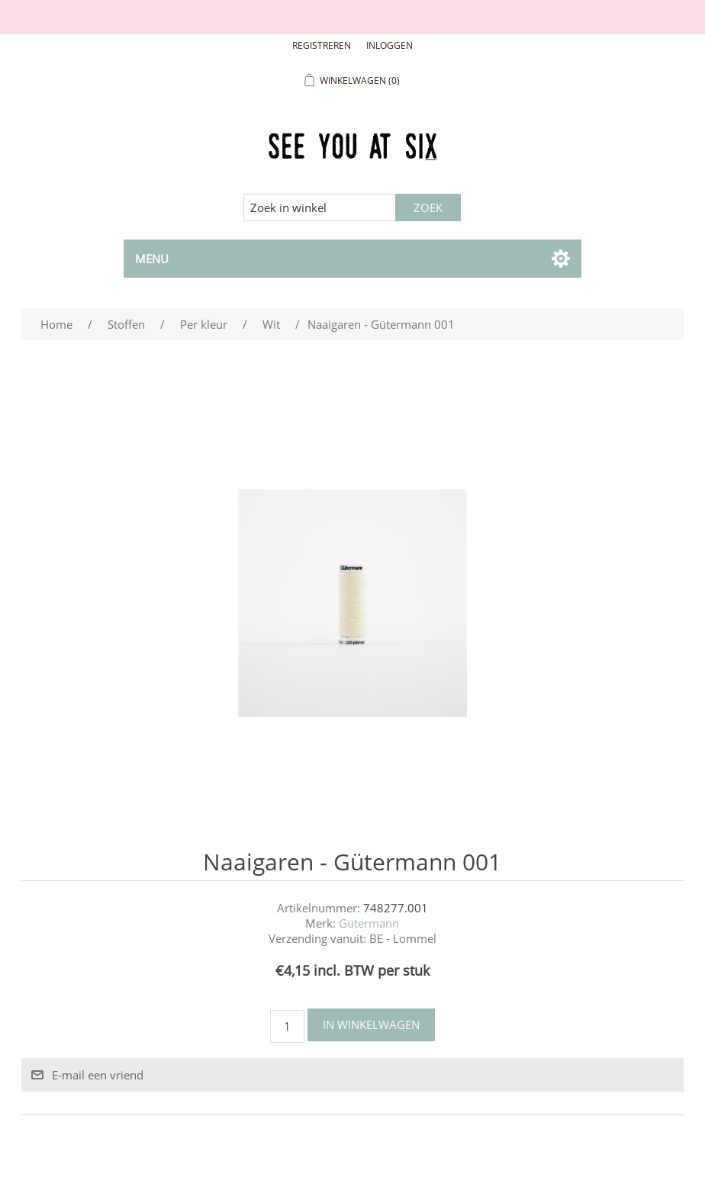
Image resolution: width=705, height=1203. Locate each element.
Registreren (321, 45)
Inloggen (389, 45)
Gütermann (369, 923)
